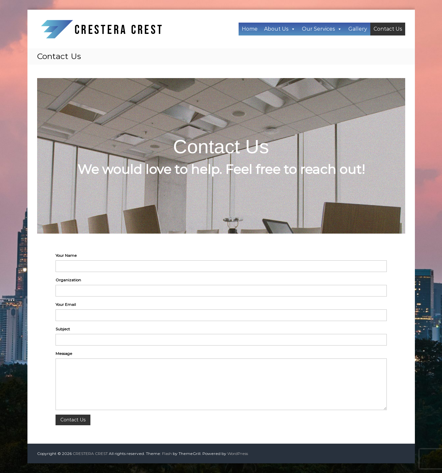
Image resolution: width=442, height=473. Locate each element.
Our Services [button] (322, 29)
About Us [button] (279, 29)
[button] (292, 29)
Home (250, 29)
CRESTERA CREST (90, 453)
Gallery (357, 29)
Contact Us (388, 29)
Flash (167, 453)
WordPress (237, 453)
